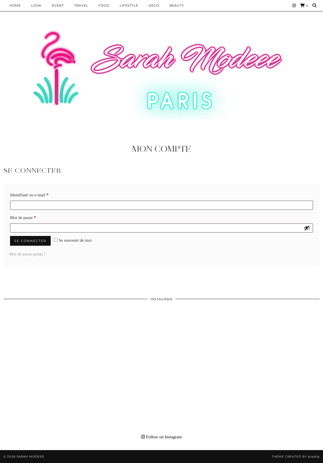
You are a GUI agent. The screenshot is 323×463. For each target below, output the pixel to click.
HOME (15, 5)
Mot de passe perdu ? (27, 254)
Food (104, 5)
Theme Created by (296, 456)
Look (36, 5)
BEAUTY (177, 5)
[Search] (314, 5)
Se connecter (30, 241)
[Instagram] (294, 5)
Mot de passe (32, 216)
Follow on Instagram (161, 437)
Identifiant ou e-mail (39, 194)
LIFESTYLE (129, 5)
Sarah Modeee (30, 456)
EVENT (58, 5)
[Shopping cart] (304, 5)
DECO (154, 5)
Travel (81, 5)
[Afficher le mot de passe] (307, 228)
